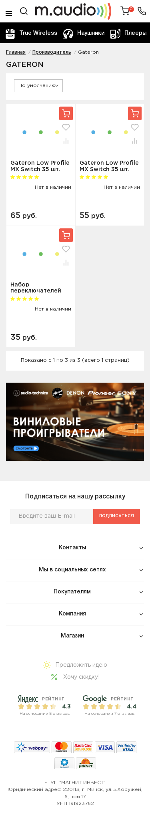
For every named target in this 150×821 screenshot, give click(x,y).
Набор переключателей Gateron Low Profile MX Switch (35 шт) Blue (40, 287)
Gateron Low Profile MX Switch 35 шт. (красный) (109, 166)
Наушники (83, 34)
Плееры (128, 34)
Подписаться (116, 516)
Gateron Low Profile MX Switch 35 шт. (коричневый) (40, 166)
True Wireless (31, 34)
